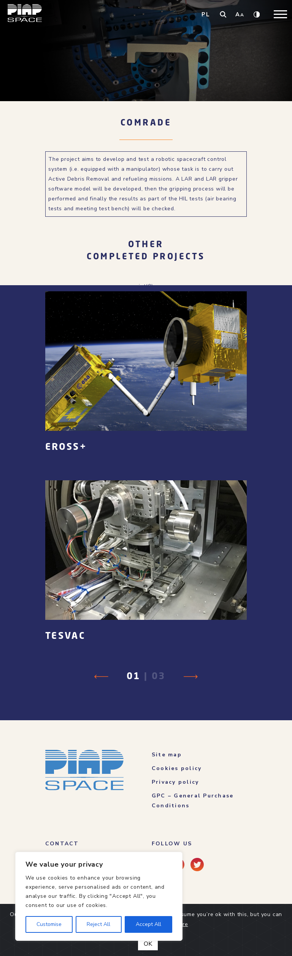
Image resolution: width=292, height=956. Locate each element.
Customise (49, 924)
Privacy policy (175, 782)
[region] (98, 896)
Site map (167, 754)
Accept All (148, 924)
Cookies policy (177, 768)
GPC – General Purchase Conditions (192, 800)
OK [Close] (148, 944)
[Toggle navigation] (280, 14)
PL (206, 14)
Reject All (98, 924)
